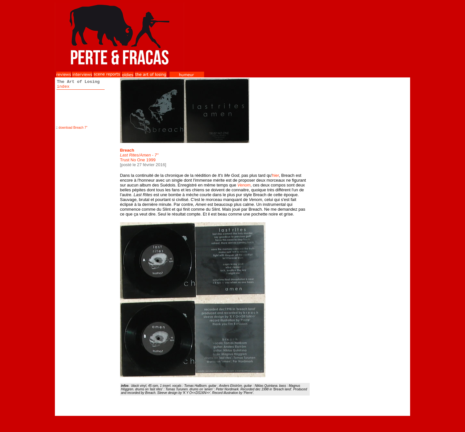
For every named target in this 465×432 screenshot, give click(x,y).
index (63, 86)
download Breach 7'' (72, 127)
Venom (244, 185)
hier (275, 175)
